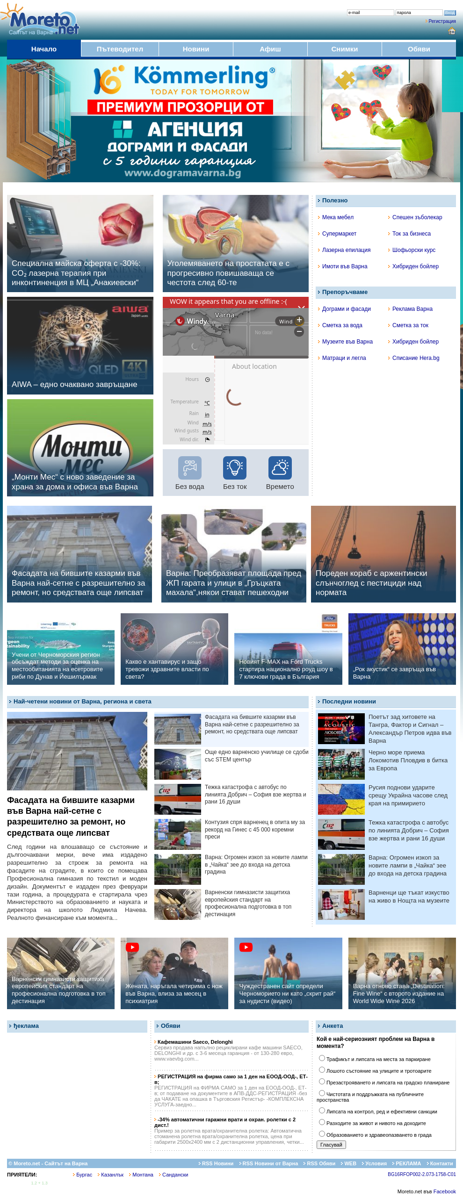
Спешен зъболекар (415, 217)
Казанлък (110, 1174)
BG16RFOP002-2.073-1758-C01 (422, 1174)
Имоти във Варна (343, 266)
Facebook (445, 1191)
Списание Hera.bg (414, 358)
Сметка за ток (408, 325)
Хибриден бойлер (413, 266)
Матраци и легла (342, 358)
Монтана (141, 1174)
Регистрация (442, 21)
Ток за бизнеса (409, 233)
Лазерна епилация (344, 250)
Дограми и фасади (344, 309)
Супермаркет (337, 233)
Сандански (173, 1174)
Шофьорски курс (411, 250)
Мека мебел (336, 217)
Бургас (82, 1174)
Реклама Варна (410, 309)
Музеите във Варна (345, 341)
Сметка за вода (340, 325)
